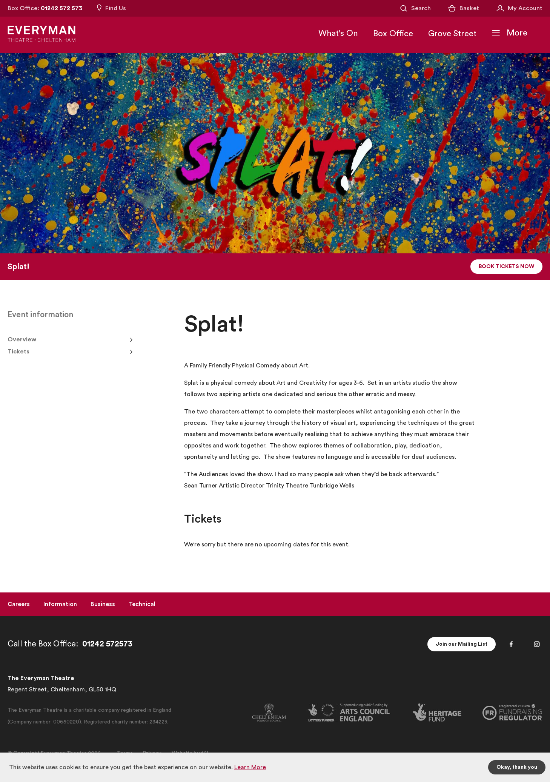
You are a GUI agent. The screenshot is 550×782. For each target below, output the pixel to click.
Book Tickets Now (506, 266)
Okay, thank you (516, 767)
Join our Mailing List (461, 644)
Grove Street (452, 33)
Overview (22, 339)
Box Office (393, 33)
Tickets (18, 352)
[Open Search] (415, 8)
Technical (142, 604)
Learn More (250, 767)
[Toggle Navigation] (509, 32)
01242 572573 (107, 644)
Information (60, 604)
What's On (338, 33)
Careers (19, 604)
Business (103, 604)
